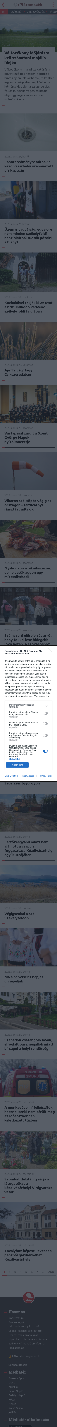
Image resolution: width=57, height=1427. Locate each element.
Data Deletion (11, 776)
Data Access (28, 776)
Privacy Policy (45, 776)
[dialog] (28, 713)
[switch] (45, 713)
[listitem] (28, 706)
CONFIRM (17, 765)
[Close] (51, 651)
